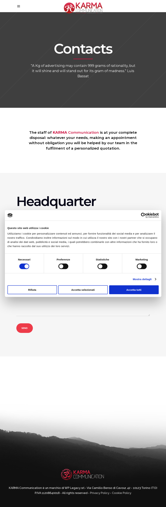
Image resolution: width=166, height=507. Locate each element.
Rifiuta (32, 289)
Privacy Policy (99, 493)
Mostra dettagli (142, 279)
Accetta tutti (133, 289)
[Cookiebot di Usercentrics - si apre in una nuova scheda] (143, 215)
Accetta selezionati (83, 289)
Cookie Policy (121, 493)
